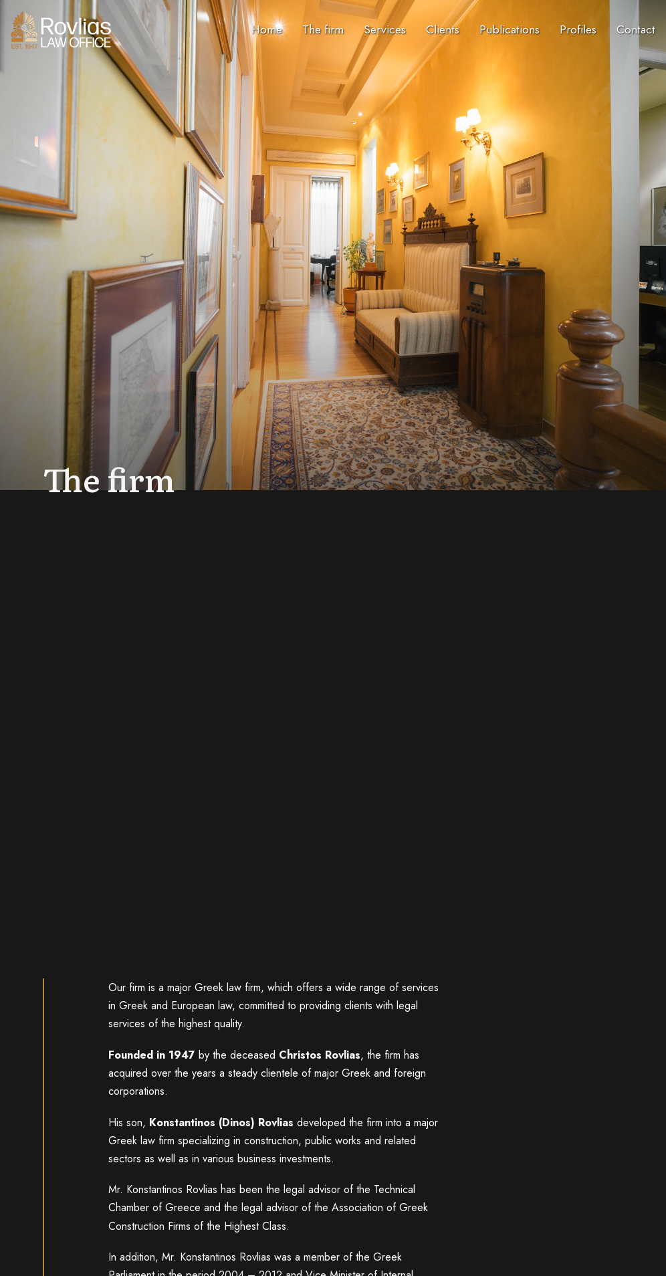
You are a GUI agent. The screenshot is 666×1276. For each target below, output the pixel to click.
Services (385, 29)
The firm (323, 29)
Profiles (578, 29)
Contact (636, 29)
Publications (509, 29)
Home (266, 29)
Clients (442, 29)
